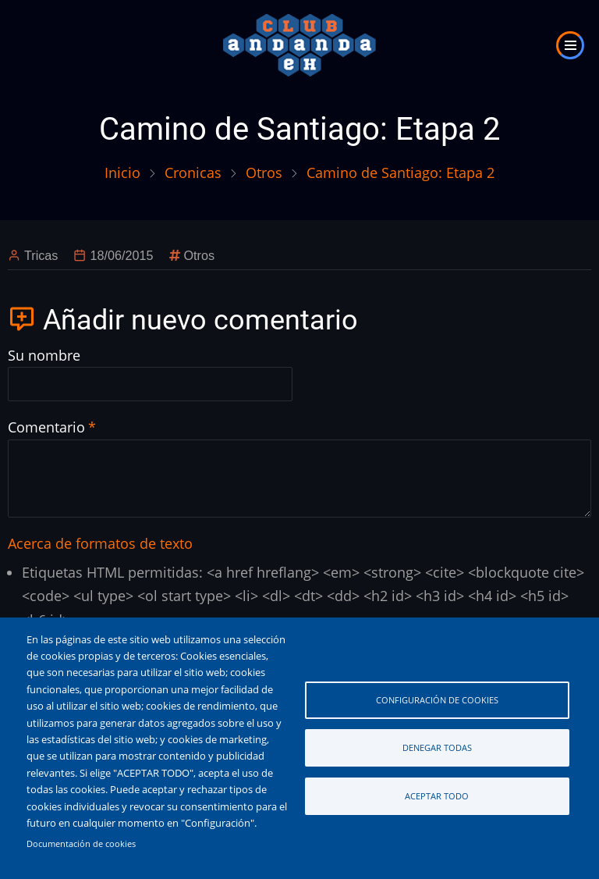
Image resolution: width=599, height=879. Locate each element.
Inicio (122, 172)
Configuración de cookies (437, 700)
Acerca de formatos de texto (100, 543)
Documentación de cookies (81, 843)
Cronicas (193, 172)
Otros (264, 172)
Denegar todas (437, 747)
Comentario (46, 427)
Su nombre (44, 355)
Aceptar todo (437, 796)
